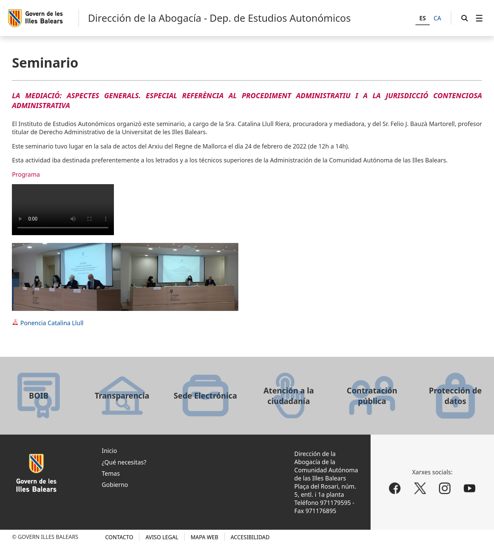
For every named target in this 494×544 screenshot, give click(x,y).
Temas (111, 473)
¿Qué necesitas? (124, 462)
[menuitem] (479, 18)
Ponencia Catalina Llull (52, 323)
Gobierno (115, 484)
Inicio (109, 450)
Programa (26, 174)
